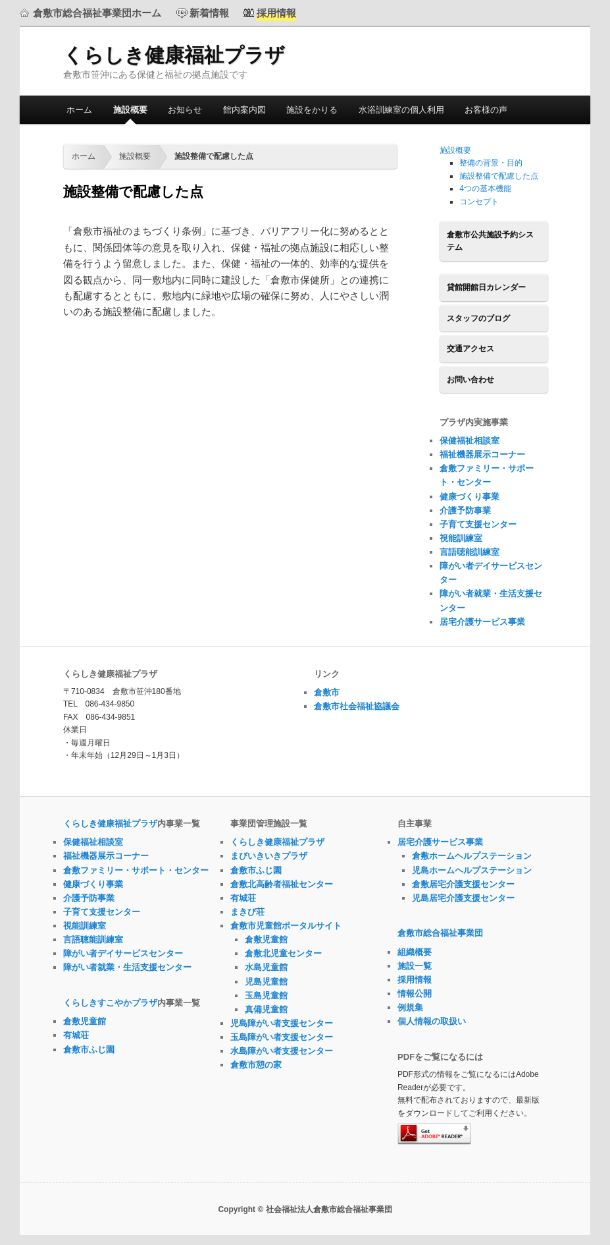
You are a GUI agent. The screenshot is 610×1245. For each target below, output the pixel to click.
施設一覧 (414, 966)
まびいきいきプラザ (268, 856)
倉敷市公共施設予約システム (490, 241)
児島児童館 (266, 982)
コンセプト (479, 201)
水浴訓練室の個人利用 (401, 110)
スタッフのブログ (478, 318)
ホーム (79, 110)
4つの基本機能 (485, 188)
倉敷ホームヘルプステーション (472, 856)
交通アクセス (470, 348)
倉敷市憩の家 (256, 1065)
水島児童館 (266, 967)
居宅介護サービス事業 (482, 622)
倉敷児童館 (84, 1021)
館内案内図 (244, 110)
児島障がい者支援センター (281, 1023)
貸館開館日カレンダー (486, 287)
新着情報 (209, 12)
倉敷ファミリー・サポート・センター (136, 870)
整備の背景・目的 (490, 162)
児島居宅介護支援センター (463, 898)
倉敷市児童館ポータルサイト (286, 926)
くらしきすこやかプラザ (110, 1003)
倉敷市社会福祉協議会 (356, 706)
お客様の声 (486, 110)
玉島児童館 (266, 995)
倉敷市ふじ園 (88, 1050)
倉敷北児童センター (283, 953)
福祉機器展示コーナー (482, 454)
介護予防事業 (465, 510)
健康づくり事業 (469, 497)
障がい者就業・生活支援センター (127, 967)
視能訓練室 (461, 538)
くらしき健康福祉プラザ (174, 55)
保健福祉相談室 (469, 441)
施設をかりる (312, 110)
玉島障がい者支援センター (281, 1037)
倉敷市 (327, 692)
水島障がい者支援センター (281, 1051)
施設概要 (130, 110)
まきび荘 (247, 912)
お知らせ (185, 110)
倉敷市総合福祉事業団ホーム (97, 12)
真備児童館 (266, 1009)
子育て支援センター (478, 524)
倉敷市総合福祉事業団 (440, 933)
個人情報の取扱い (431, 1021)
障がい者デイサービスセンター (123, 953)
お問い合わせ (470, 379)
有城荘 (76, 1035)
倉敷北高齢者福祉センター (281, 884)
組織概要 (414, 952)
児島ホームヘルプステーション (472, 870)
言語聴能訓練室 (469, 552)
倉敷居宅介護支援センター (463, 884)
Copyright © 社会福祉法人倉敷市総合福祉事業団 (305, 1209)
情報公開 (414, 994)
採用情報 (414, 980)
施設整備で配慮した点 (498, 176)
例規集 (410, 1007)
